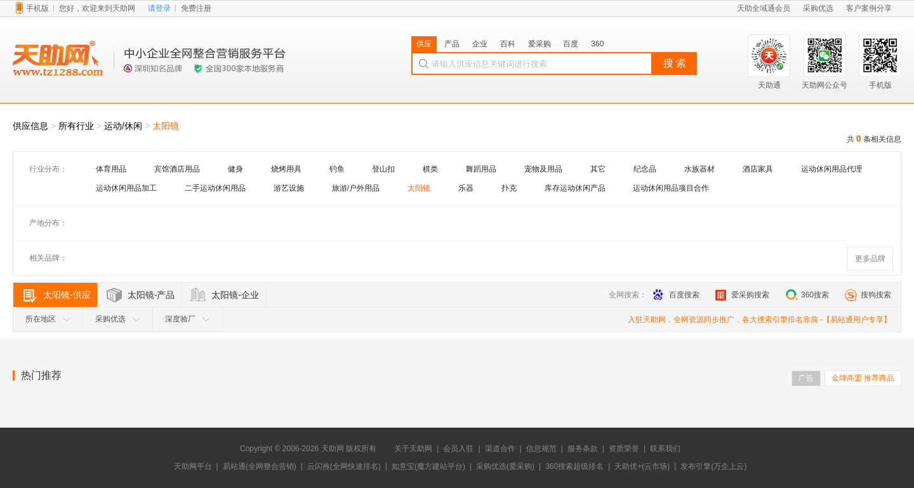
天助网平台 (193, 466)
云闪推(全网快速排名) (344, 466)
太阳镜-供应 (67, 295)
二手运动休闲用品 (215, 188)
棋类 (430, 169)
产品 (452, 43)
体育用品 (111, 169)
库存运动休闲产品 (575, 188)
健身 (235, 169)
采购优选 (118, 319)
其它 (598, 169)
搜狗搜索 (868, 294)
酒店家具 (758, 169)
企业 (479, 43)
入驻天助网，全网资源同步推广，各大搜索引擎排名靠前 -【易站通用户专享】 (759, 319)
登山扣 (383, 169)
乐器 (466, 188)
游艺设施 (289, 188)
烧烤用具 (286, 169)
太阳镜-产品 (151, 295)
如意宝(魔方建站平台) (428, 466)
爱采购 (539, 43)
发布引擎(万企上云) (713, 466)
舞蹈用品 (481, 169)
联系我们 (665, 448)
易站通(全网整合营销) (259, 466)
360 (597, 43)
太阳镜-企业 (235, 295)
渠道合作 (500, 448)
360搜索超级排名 (574, 466)
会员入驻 (458, 448)
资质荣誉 (624, 448)
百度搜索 (676, 294)
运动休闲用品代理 (831, 169)
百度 (570, 43)
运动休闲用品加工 (126, 188)
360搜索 (807, 294)
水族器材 (699, 169)
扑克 (509, 188)
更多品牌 (870, 258)
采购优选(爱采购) (505, 466)
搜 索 (674, 63)
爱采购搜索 (742, 294)
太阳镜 (165, 126)
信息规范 (541, 448)
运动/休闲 (123, 126)
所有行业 (76, 126)
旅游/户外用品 (356, 188)
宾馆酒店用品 (177, 169)
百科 (507, 43)
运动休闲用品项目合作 (671, 188)
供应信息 (30, 126)
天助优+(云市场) (642, 466)
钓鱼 (337, 169)
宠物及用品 (543, 169)
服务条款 (582, 448)
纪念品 (644, 169)
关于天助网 (413, 448)
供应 (424, 43)
